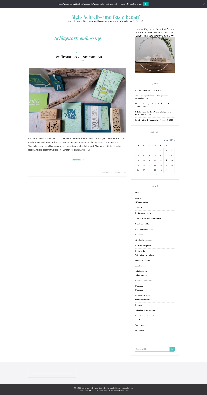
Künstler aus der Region (145, 316)
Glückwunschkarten (143, 300)
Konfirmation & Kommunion (147, 120)
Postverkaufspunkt (143, 246)
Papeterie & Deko (142, 296)
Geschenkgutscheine (143, 240)
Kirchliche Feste (142, 90)
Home (137, 193)
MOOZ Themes (96, 391)
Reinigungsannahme (144, 229)
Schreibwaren (141, 275)
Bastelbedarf (140, 251)
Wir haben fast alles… (144, 255)
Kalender (139, 286)
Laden (78, 52)
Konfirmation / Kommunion (77, 56)
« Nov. (153, 174)
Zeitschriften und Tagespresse (148, 219)
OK (146, 4)
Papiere (138, 305)
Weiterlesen (78, 160)
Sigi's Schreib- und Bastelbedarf (105, 17)
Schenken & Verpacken (145, 311)
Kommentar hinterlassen (114, 172)
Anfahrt (138, 208)
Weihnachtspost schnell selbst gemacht (151, 96)
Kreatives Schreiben (143, 281)
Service (138, 198)
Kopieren (139, 235)
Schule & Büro (141, 271)
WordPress (123, 391)
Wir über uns (140, 325)
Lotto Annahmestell (143, 213)
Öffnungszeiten (141, 202)
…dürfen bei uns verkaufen (146, 320)
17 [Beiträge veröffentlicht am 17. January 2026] (166, 160)
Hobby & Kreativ (142, 261)
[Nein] (203, 4)
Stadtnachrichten (142, 224)
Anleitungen (140, 266)
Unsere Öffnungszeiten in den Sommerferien (154, 104)
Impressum (139, 331)
